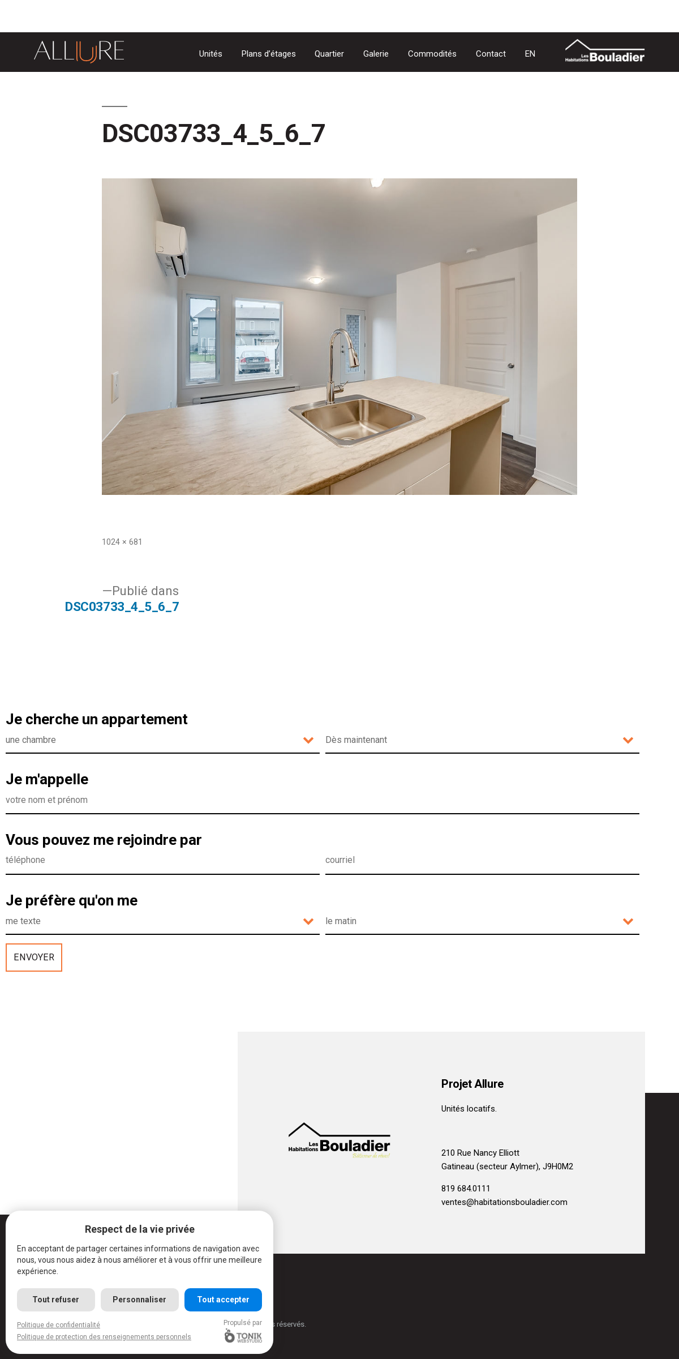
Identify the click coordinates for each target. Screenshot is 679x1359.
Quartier (329, 54)
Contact (491, 54)
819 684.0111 (466, 1188)
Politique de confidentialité (58, 1325)
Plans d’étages (269, 54)
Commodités (432, 54)
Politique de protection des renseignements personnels (104, 1337)
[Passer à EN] (530, 54)
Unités (210, 54)
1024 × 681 (122, 541)
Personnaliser (140, 1299)
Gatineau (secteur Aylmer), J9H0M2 (507, 1166)
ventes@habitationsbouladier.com (504, 1202)
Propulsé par (244, 1331)
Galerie (376, 54)
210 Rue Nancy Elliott (480, 1153)
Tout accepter (223, 1299)
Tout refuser (56, 1299)
